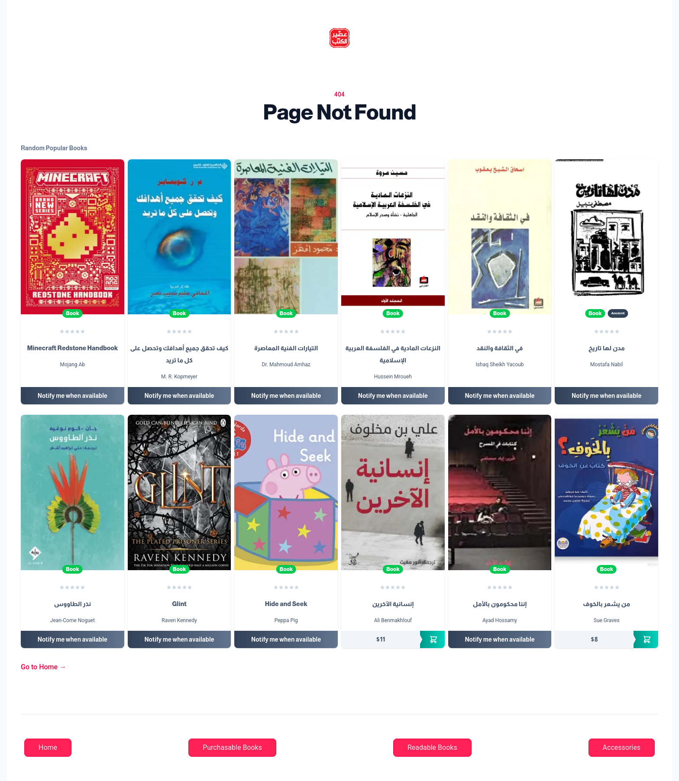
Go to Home (43, 667)
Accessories (621, 747)
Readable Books (432, 747)
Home (48, 747)
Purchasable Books (232, 747)
